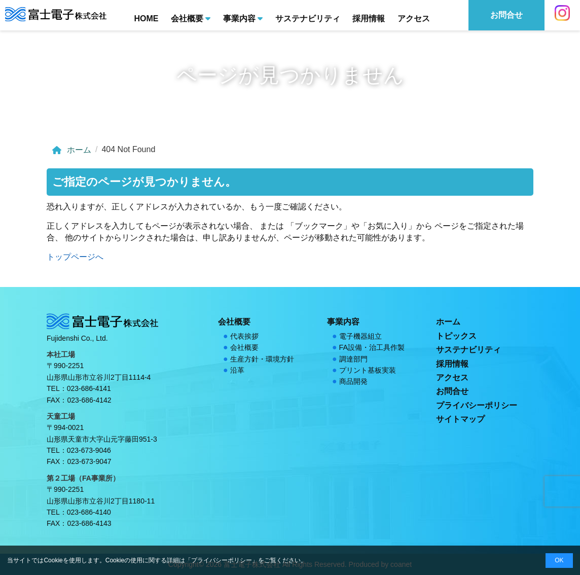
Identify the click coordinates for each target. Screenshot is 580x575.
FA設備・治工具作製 (372, 347)
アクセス (413, 18)
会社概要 (190, 18)
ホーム (71, 150)
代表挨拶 (244, 336)
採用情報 (368, 18)
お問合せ (452, 391)
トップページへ (75, 257)
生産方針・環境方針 (262, 359)
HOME (146, 18)
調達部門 (353, 359)
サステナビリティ (307, 18)
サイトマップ (460, 419)
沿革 (237, 370)
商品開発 (353, 381)
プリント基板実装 (367, 370)
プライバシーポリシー (476, 405)
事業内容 (243, 18)
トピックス (456, 336)
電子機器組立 (360, 336)
